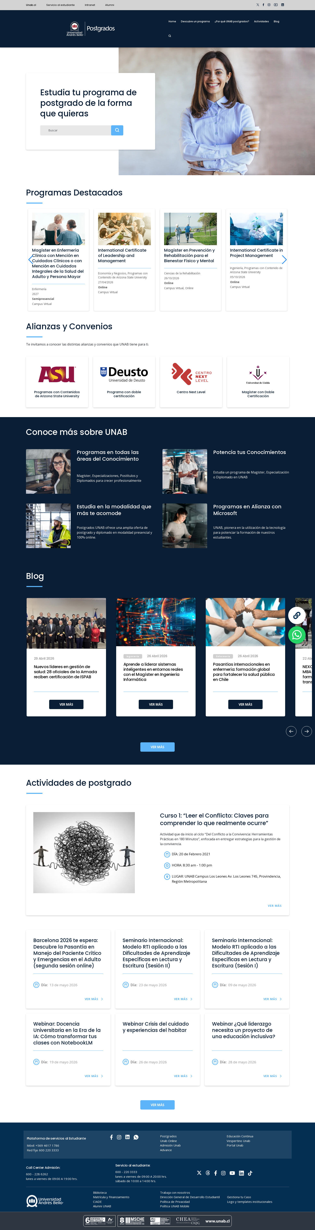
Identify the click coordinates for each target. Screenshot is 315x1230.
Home (172, 21)
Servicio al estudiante (60, 5)
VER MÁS (66, 704)
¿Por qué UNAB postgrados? (232, 21)
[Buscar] (81, 130)
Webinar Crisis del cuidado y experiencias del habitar (156, 1027)
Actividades (261, 21)
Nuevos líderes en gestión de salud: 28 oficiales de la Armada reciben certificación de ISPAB (65, 671)
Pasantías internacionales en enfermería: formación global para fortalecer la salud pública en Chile (244, 672)
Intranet (90, 5)
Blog (276, 21)
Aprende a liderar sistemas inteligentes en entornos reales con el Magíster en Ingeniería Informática (153, 672)
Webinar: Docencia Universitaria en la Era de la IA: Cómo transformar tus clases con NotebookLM (67, 1033)
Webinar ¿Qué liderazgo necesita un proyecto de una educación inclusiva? (243, 1030)
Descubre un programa (195, 21)
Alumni (109, 5)
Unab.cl (31, 5)
